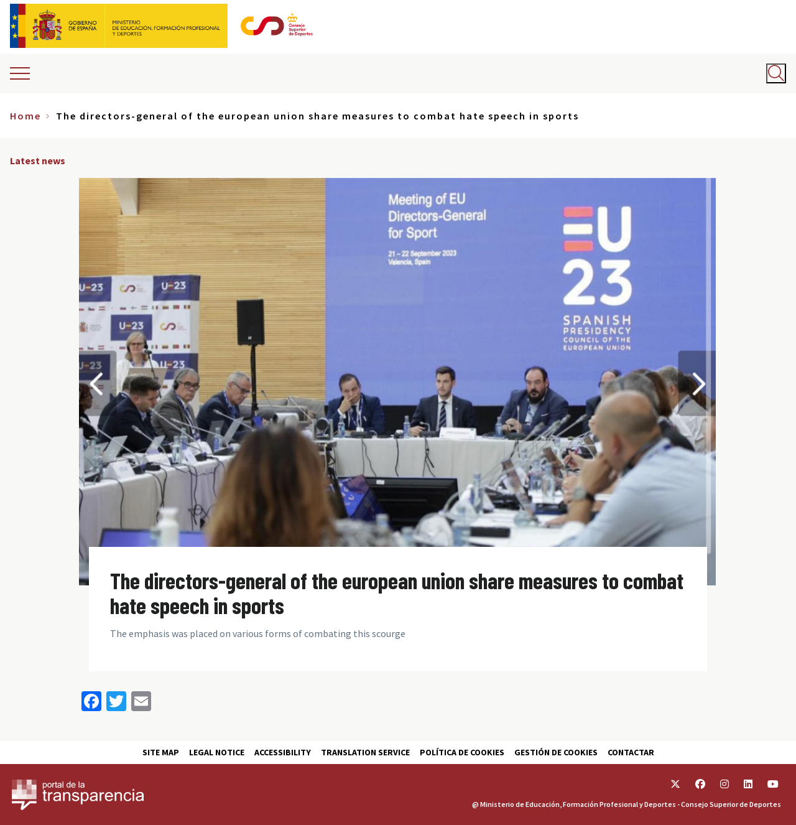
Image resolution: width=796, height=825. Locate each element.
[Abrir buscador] (776, 73)
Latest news (37, 160)
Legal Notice (216, 752)
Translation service (365, 752)
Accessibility (282, 752)
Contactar (631, 752)
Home (25, 116)
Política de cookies (462, 752)
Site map (160, 752)
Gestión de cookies (556, 752)
